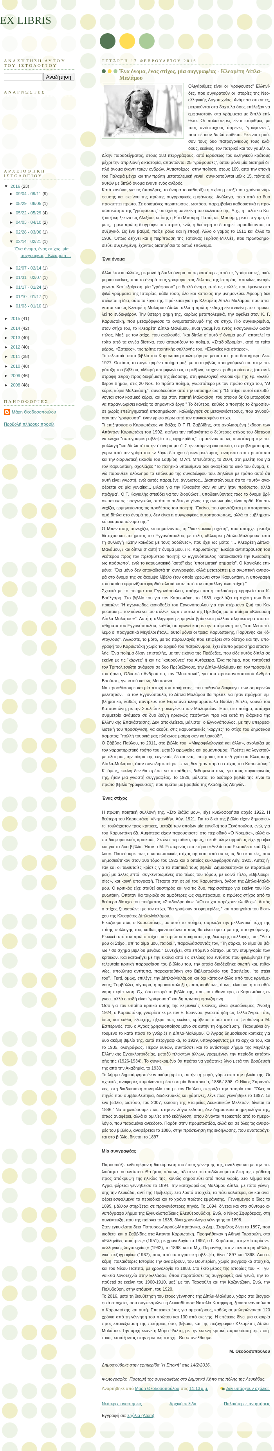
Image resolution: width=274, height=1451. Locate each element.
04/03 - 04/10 (29, 222)
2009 (16, 375)
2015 (16, 318)
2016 (16, 186)
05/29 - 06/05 (29, 203)
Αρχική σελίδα (182, 1403)
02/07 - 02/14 (29, 268)
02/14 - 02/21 (29, 241)
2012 (16, 347)
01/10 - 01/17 (29, 296)
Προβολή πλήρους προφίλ (29, 424)
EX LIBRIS (25, 20)
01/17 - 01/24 (29, 287)
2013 (16, 337)
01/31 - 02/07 (29, 277)
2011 (16, 356)
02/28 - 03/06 (29, 232)
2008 (16, 385)
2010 (16, 366)
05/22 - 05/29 (29, 212)
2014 (16, 328)
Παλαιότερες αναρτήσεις (247, 1403)
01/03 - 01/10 (29, 306)
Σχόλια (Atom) (140, 1415)
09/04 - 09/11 (29, 193)
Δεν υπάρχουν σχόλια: (248, 1388)
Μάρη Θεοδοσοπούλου (34, 412)
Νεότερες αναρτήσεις (122, 1403)
